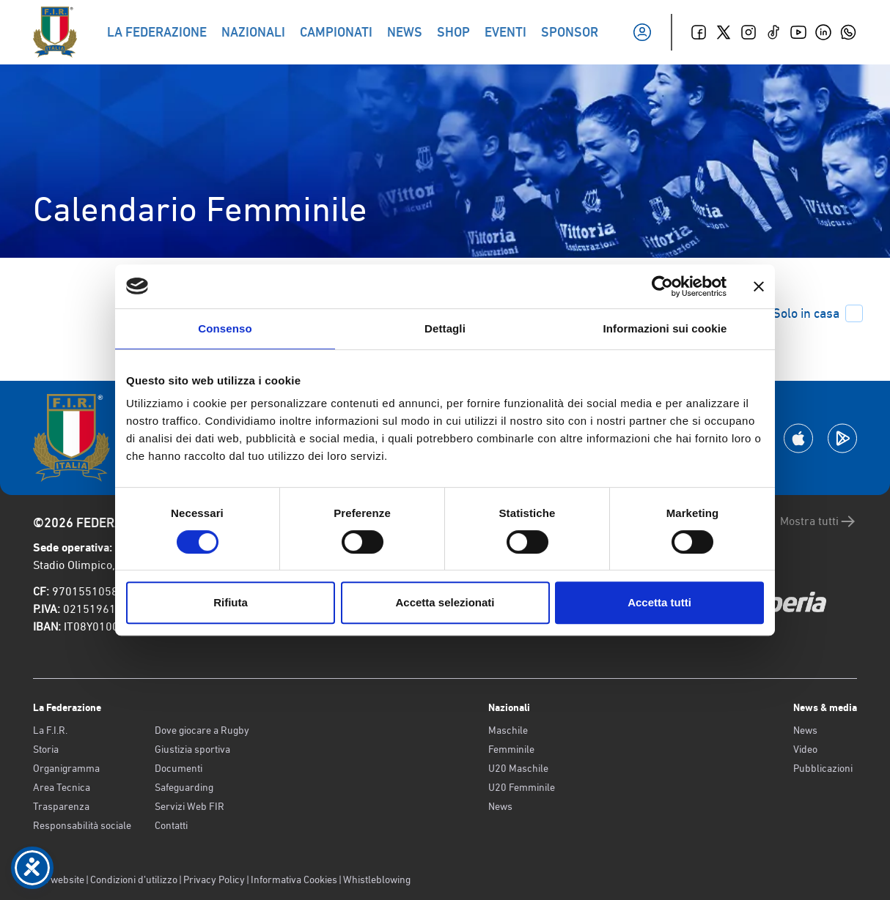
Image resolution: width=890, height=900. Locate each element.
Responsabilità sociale (82, 825)
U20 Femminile (521, 787)
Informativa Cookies (294, 879)
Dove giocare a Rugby (202, 730)
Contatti (171, 825)
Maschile (508, 730)
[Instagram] (748, 32)
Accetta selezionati (444, 602)
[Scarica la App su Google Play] (842, 438)
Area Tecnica (61, 787)
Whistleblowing (377, 879)
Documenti (178, 768)
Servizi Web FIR (189, 806)
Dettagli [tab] (445, 328)
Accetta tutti (659, 602)
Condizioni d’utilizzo (133, 879)
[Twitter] (723, 32)
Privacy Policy (214, 879)
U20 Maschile (518, 768)
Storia (46, 749)
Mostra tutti (818, 521)
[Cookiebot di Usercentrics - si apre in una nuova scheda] (662, 286)
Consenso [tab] (224, 328)
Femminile (511, 749)
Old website (58, 879)
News (500, 806)
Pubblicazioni (823, 768)
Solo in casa (818, 313)
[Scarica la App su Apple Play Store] (798, 438)
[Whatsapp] (848, 32)
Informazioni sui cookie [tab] (665, 328)
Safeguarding (184, 787)
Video (805, 749)
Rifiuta (230, 602)
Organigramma (66, 768)
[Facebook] (698, 32)
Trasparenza (61, 806)
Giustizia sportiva (192, 749)
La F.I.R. (50, 730)
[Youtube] (798, 32)
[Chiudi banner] (759, 286)
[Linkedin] (823, 32)
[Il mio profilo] (642, 32)
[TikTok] (773, 32)
